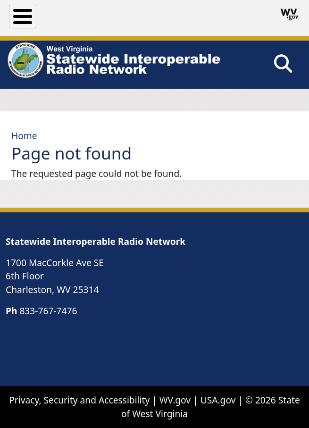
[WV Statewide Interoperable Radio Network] (113, 60)
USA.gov (218, 400)
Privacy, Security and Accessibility (79, 400)
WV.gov (175, 400)
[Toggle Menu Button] (22, 16)
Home (24, 135)
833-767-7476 (48, 310)
